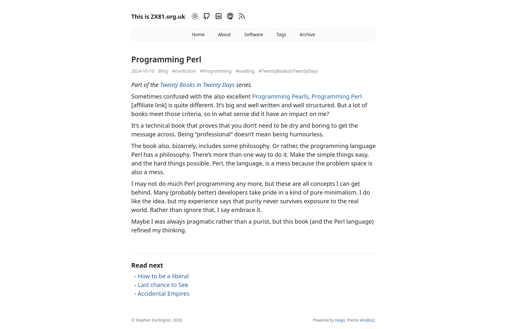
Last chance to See (163, 285)
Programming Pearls (280, 96)
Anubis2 (367, 320)
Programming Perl (336, 96)
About (224, 34)
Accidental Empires (163, 293)
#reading (245, 71)
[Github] (206, 17)
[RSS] (241, 17)
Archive (307, 34)
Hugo (340, 320)
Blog (163, 71)
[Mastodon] (229, 17)
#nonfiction (184, 71)
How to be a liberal (163, 276)
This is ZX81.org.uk (158, 16)
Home (198, 34)
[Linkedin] (218, 17)
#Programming (216, 71)
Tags (281, 34)
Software (253, 34)
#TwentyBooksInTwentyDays (288, 71)
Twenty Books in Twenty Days (197, 85)
